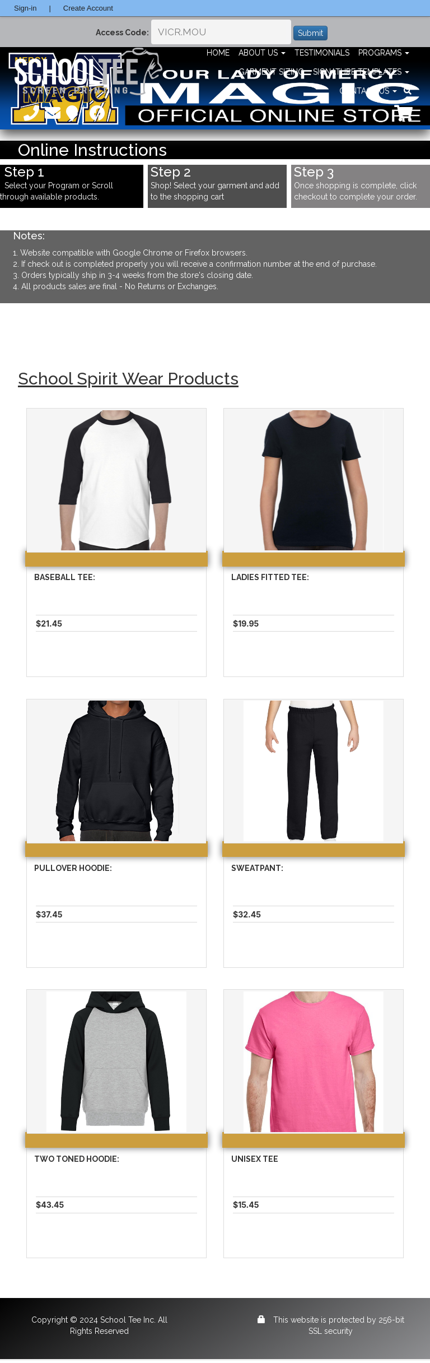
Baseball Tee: (64, 577)
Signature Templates (361, 71)
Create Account (88, 8)
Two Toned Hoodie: (76, 1159)
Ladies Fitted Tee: (270, 577)
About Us (262, 52)
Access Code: (122, 32)
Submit (310, 33)
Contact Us (368, 90)
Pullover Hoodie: (73, 868)
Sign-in (25, 8)
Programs (383, 52)
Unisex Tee (254, 1159)
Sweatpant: (257, 868)
